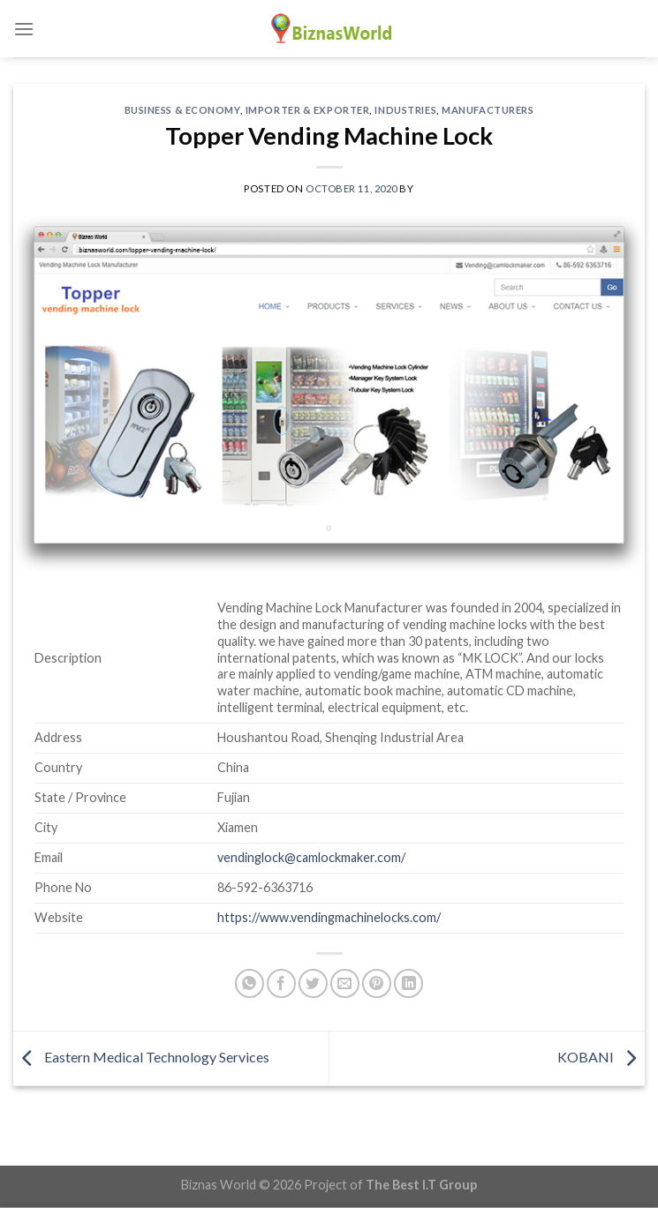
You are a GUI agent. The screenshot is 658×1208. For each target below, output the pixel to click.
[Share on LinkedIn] (408, 983)
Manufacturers (487, 110)
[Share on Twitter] (313, 983)
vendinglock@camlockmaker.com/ (311, 857)
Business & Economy (182, 110)
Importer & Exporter (308, 110)
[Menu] (23, 28)
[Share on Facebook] (281, 983)
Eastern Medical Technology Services (141, 1056)
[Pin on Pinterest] (376, 983)
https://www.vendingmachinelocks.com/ (329, 917)
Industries (405, 110)
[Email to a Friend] (344, 983)
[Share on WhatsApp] (249, 983)
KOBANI (601, 1056)
